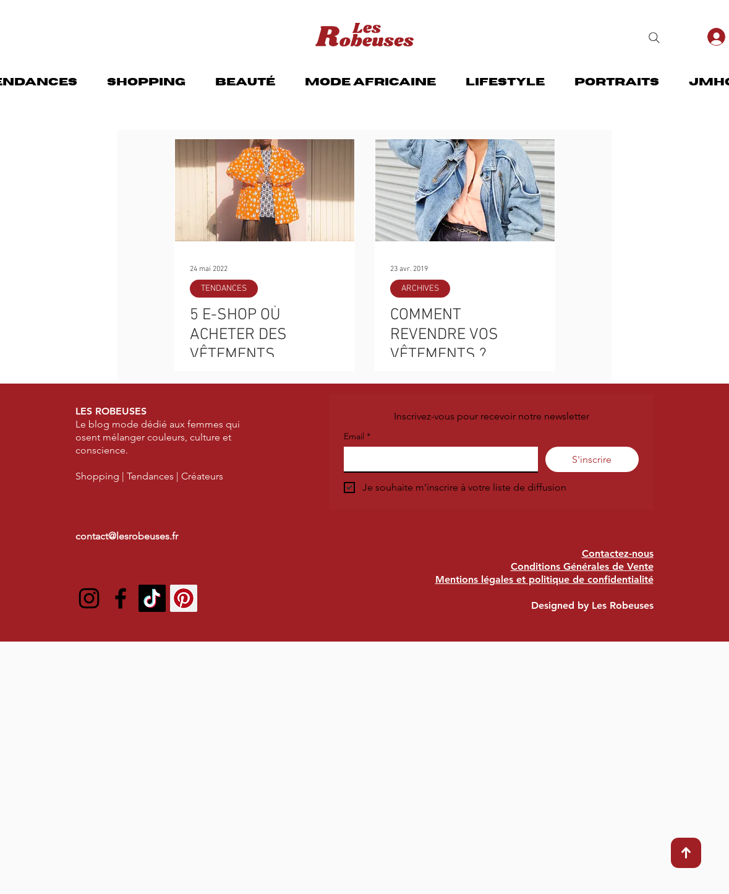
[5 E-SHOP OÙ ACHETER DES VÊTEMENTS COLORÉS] (264, 190)
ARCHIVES (420, 288)
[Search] (654, 38)
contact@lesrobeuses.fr (126, 536)
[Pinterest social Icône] (183, 598)
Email (357, 436)
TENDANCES (224, 288)
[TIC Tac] (152, 598)
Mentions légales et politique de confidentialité (544, 579)
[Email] (437, 459)
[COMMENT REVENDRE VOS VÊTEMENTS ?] (465, 190)
